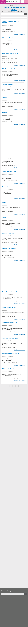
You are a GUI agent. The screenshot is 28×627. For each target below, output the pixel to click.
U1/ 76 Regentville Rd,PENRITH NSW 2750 (12, 297)
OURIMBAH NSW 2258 (7, 161)
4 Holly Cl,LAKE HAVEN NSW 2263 (10, 74)
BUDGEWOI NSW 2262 (7, 43)
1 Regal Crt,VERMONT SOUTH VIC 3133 (11, 374)
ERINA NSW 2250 (6, 192)
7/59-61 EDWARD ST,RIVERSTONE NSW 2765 (13, 89)
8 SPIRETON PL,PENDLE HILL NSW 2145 (12, 343)
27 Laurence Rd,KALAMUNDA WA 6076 (11, 28)
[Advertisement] (14, 140)
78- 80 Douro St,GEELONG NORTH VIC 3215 (12, 102)
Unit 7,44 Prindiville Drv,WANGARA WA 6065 (12, 177)
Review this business (19, 34)
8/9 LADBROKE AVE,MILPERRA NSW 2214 (12, 328)
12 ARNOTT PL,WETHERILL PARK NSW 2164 (12, 254)
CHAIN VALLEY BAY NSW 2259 (9, 58)
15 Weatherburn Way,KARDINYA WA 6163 (11, 359)
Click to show (8, 29)
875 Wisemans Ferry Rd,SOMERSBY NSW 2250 (13, 312)
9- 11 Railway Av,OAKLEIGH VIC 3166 (11, 207)
